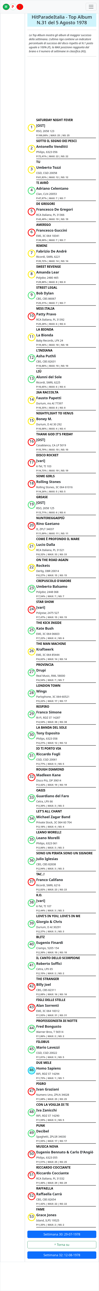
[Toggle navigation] (91, 7)
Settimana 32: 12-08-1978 (62, 1255)
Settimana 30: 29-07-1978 (62, 1234)
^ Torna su (61, 1245)
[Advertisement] (61, 87)
